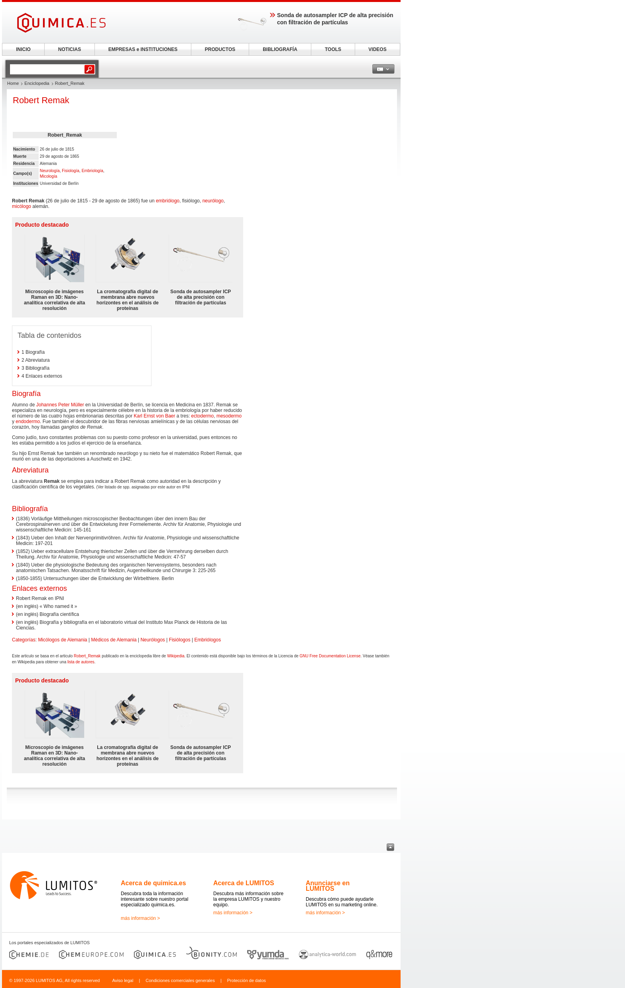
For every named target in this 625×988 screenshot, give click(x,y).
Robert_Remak (87, 656)
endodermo (28, 421)
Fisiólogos (180, 640)
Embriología (92, 171)
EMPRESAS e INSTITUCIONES (142, 49)
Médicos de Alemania (114, 640)
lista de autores (80, 662)
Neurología (50, 171)
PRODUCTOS (220, 49)
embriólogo (167, 201)
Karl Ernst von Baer (154, 416)
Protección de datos (246, 980)
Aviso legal (122, 980)
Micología (48, 176)
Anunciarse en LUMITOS (328, 886)
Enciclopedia (36, 83)
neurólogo (213, 201)
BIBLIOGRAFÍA (280, 49)
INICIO (23, 49)
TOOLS (333, 49)
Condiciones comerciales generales (180, 980)
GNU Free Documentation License (330, 656)
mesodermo (229, 416)
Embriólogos (207, 640)
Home (13, 83)
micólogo (21, 206)
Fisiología (70, 171)
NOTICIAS (69, 49)
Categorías (23, 640)
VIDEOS (377, 49)
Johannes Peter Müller (60, 405)
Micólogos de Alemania (62, 640)
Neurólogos (152, 640)
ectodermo (202, 416)
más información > (140, 918)
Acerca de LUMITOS (243, 883)
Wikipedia (175, 656)
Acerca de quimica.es (153, 883)
